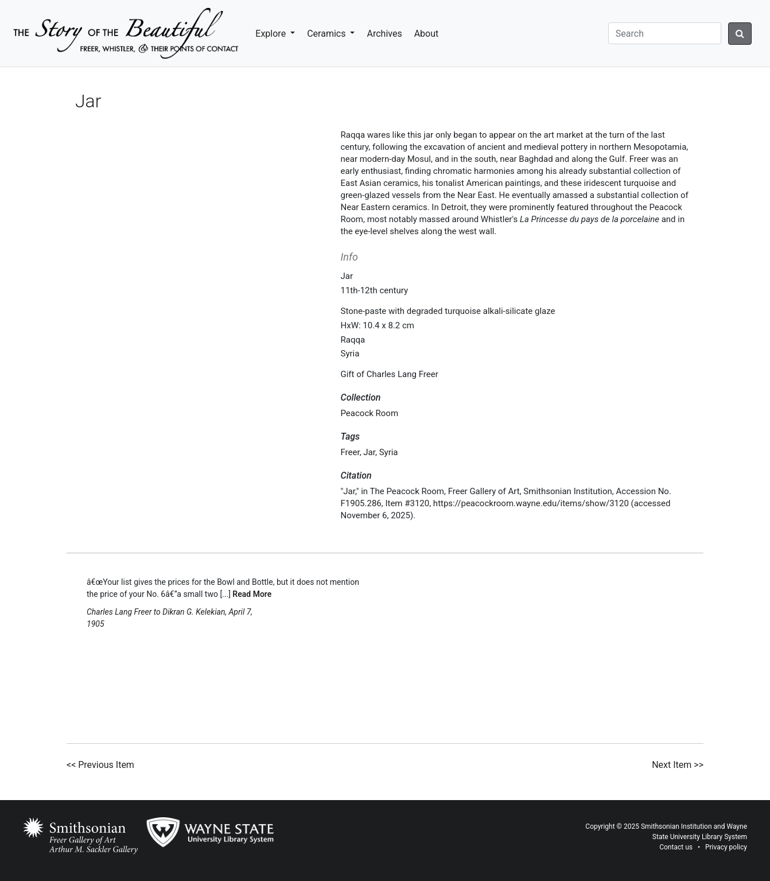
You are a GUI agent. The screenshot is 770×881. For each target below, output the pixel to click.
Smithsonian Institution (676, 826)
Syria (388, 452)
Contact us (676, 847)
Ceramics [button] (327, 33)
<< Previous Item (100, 764)
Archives (384, 33)
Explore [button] (271, 33)
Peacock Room (370, 413)
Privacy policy (726, 847)
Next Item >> (677, 764)
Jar (369, 452)
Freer (350, 452)
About (426, 33)
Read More (251, 594)
